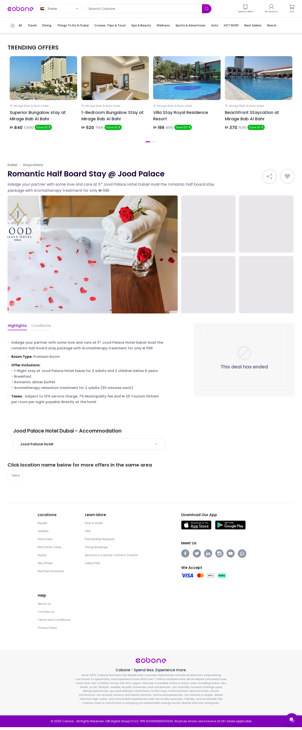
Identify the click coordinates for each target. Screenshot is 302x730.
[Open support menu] (291, 719)
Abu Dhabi (45, 566)
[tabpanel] (43, 98)
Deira (16, 478)
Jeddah (43, 534)
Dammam (45, 542)
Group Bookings (96, 550)
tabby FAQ (92, 566)
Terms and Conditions (54, 623)
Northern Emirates (51, 574)
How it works (94, 526)
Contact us (46, 615)
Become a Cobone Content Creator (111, 558)
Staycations (33, 167)
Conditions (40, 328)
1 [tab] (148, 144)
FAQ (88, 534)
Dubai (12, 167)
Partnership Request (100, 542)
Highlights (17, 328)
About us (44, 607)
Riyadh (42, 526)
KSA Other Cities (50, 550)
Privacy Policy (47, 631)
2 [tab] (154, 144)
